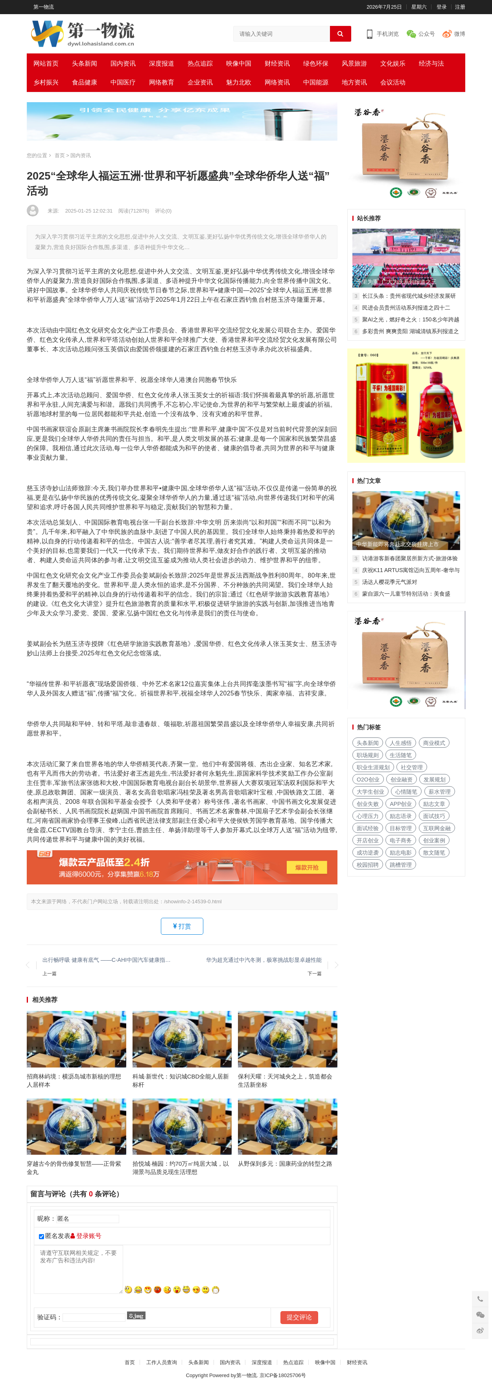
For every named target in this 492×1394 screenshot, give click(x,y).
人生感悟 (401, 743)
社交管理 (412, 767)
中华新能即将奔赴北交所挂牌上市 (397, 544)
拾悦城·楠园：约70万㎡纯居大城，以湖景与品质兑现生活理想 (181, 1172)
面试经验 (368, 828)
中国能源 (315, 82)
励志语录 (401, 816)
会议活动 (392, 82)
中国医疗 (123, 82)
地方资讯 (354, 82)
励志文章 (434, 804)
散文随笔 (434, 852)
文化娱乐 (392, 63)
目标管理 (401, 828)
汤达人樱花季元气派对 (389, 582)
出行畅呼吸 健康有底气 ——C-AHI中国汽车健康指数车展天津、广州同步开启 (108, 960)
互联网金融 (437, 828)
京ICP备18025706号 (283, 1380)
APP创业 (401, 804)
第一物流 (43, 7)
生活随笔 (401, 755)
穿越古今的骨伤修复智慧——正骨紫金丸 (74, 1172)
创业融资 (402, 779)
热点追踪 (200, 63)
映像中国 (238, 63)
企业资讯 (200, 82)
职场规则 (368, 755)
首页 (60, 155)
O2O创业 (368, 779)
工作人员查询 (161, 1367)
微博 (459, 34)
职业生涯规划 (373, 767)
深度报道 (161, 63)
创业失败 (368, 804)
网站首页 (46, 63)
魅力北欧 (238, 82)
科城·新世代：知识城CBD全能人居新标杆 (181, 1082)
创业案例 (434, 840)
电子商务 (401, 840)
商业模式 (434, 743)
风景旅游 (354, 63)
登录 (442, 7)
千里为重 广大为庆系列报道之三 (396, 282)
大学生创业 (370, 792)
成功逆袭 (368, 852)
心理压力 (368, 816)
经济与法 (431, 63)
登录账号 (85, 1241)
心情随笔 (406, 792)
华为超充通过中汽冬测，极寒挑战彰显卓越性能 (264, 960)
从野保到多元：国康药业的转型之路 (285, 1168)
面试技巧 (434, 816)
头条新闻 (84, 63)
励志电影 (401, 852)
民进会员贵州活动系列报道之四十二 (406, 307)
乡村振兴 (46, 82)
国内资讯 (123, 63)
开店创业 (368, 840)
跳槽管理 (401, 865)
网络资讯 (277, 82)
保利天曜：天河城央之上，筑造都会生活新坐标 (285, 1082)
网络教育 (161, 82)
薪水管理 (440, 792)
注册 (460, 7)
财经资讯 (277, 63)
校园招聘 (368, 865)
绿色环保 (315, 63)
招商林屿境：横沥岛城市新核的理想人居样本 (74, 1082)
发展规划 (435, 779)
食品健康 (84, 82)
